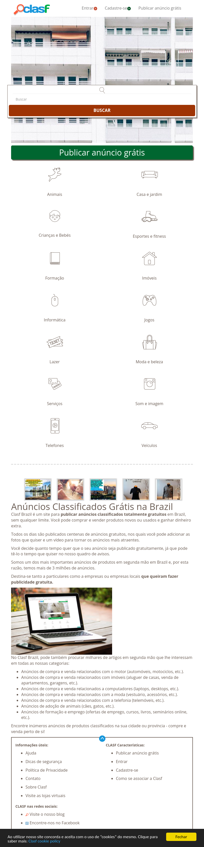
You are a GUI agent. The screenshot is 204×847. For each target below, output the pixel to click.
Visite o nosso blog (45, 814)
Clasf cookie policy (44, 841)
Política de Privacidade (47, 770)
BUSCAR (101, 110)
